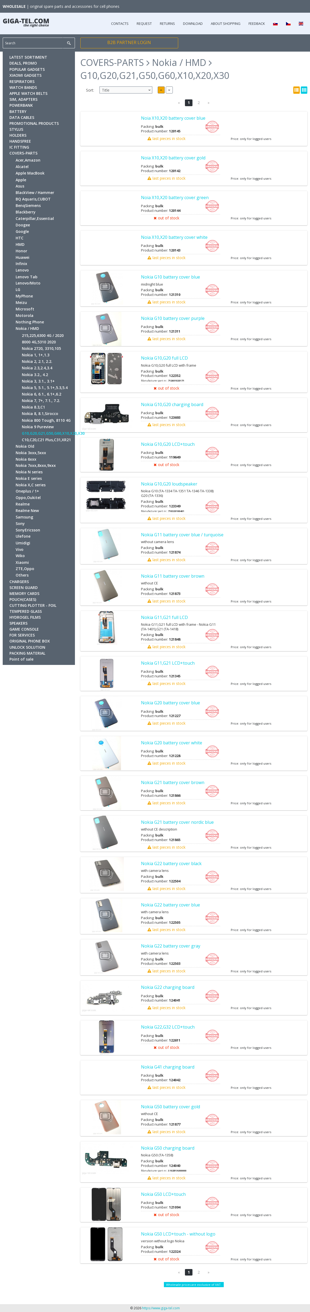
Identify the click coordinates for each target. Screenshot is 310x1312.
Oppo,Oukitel (28, 497)
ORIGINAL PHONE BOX (29, 641)
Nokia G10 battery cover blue (170, 277)
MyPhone (24, 296)
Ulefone (23, 536)
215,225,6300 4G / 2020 (43, 335)
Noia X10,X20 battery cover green (175, 197)
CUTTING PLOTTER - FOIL (32, 605)
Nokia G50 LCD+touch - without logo (178, 1234)
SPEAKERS (18, 623)
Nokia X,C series (31, 484)
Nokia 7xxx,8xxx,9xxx (36, 465)
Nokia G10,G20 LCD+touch (168, 444)
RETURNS (167, 23)
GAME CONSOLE (24, 629)
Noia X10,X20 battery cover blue (173, 118)
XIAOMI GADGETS (25, 75)
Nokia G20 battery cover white (171, 743)
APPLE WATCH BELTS (28, 93)
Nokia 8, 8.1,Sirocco (40, 413)
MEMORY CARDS (24, 593)
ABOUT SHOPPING (225, 23)
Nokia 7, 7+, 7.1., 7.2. (41, 400)
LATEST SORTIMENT (28, 57)
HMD (20, 244)
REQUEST (144, 23)
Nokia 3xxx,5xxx (31, 452)
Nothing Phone (30, 321)
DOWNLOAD (193, 23)
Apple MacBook (30, 173)
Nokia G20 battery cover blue (170, 703)
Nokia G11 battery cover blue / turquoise (182, 535)
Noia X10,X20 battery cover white (174, 237)
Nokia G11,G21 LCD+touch (168, 663)
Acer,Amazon (28, 160)
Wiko (20, 555)
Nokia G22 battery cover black (171, 863)
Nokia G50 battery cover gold (170, 1107)
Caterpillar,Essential (35, 218)
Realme (23, 504)
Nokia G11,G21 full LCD (164, 617)
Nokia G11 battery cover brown (172, 576)
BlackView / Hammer (35, 192)
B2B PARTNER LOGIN (129, 42)
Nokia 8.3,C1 (33, 407)
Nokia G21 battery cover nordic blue (177, 822)
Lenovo (22, 270)
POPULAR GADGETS (27, 69)
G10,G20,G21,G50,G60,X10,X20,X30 (53, 433)
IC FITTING (19, 147)
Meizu (21, 302)
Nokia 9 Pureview (38, 426)
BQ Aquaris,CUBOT (33, 199)
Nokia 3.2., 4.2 (35, 374)
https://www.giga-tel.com (161, 1308)
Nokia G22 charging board (167, 987)
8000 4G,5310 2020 (39, 341)
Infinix (21, 263)
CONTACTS (120, 23)
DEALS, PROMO (23, 63)
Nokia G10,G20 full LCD (164, 358)
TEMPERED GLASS (25, 611)
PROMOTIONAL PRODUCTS (34, 123)
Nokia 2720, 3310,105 (41, 348)
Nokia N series (29, 471)
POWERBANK (21, 105)
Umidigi (23, 542)
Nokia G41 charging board (167, 1067)
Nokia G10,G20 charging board (172, 404)
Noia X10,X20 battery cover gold (173, 158)
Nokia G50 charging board (167, 1148)
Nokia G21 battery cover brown (172, 782)
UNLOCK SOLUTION (27, 647)
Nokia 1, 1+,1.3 (35, 354)
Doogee (23, 224)
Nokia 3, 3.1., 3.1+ (38, 381)
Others (22, 575)
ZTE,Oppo (25, 568)
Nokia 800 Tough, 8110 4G (46, 420)
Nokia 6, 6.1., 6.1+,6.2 (41, 394)
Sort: (90, 90)
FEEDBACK (257, 23)
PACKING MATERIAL (27, 653)
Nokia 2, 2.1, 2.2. (37, 361)
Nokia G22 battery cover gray (170, 946)
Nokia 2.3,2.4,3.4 (37, 367)
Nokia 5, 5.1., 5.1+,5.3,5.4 (45, 387)
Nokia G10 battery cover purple (173, 318)
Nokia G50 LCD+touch (163, 1194)
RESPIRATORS (22, 81)
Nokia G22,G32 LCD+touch (168, 1027)
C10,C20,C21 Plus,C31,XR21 (46, 439)
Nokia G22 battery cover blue (170, 905)
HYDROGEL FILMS (25, 617)
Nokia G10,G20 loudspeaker (169, 484)
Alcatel (22, 166)
